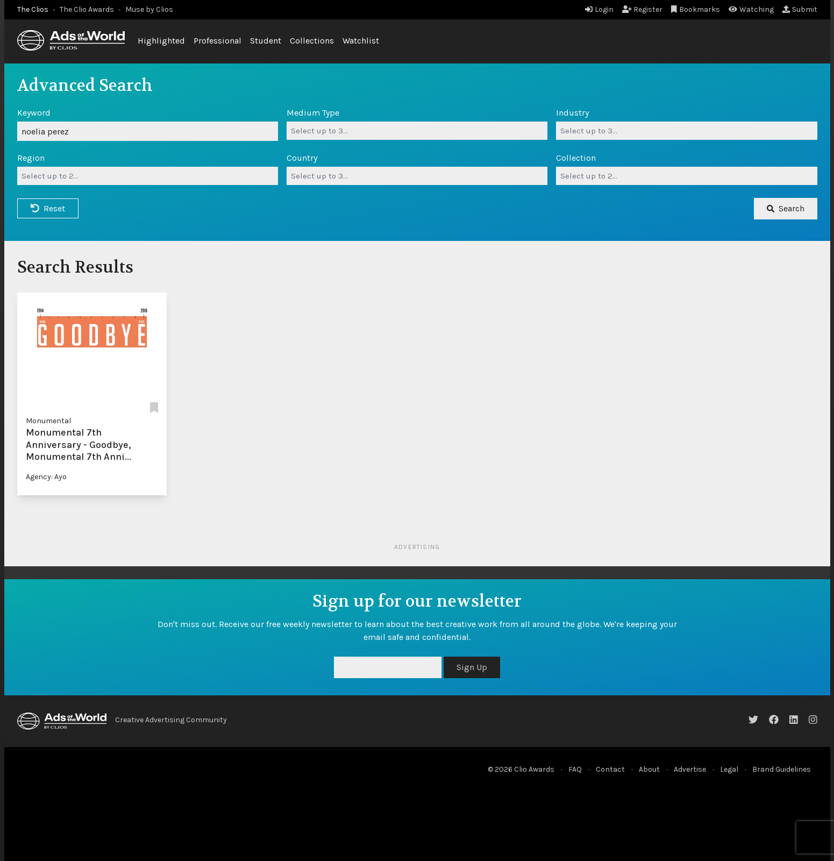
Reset (48, 208)
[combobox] (417, 131)
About (649, 769)
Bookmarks (695, 9)
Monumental (48, 420)
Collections (312, 40)
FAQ (575, 769)
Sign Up (472, 667)
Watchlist (361, 40)
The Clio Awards (87, 9)
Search (785, 208)
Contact (610, 769)
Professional (217, 40)
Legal (729, 769)
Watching (751, 9)
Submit (799, 9)
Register (642, 9)
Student (265, 40)
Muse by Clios (149, 9)
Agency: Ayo (46, 476)
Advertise (690, 769)
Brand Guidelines (781, 769)
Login (599, 9)
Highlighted (161, 40)
